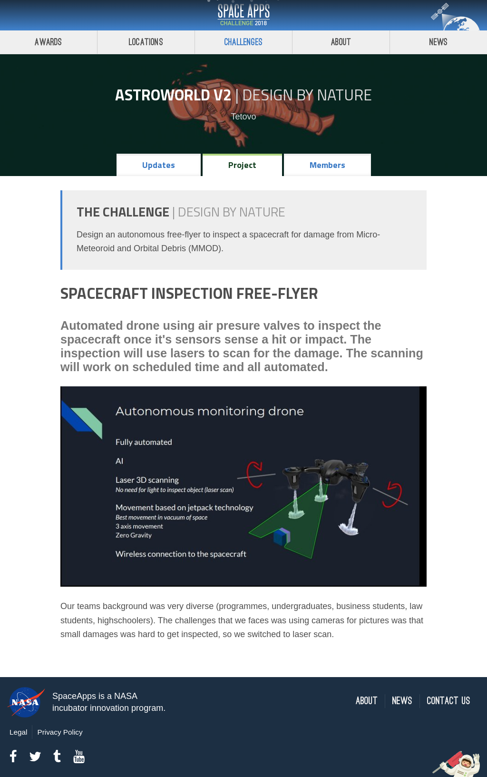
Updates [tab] (158, 164)
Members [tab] (327, 164)
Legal (18, 732)
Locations (146, 42)
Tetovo (243, 116)
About (341, 42)
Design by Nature (307, 95)
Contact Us (448, 701)
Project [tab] (242, 164)
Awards (48, 42)
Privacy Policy (59, 732)
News (438, 42)
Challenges (243, 42)
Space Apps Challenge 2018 (243, 15)
